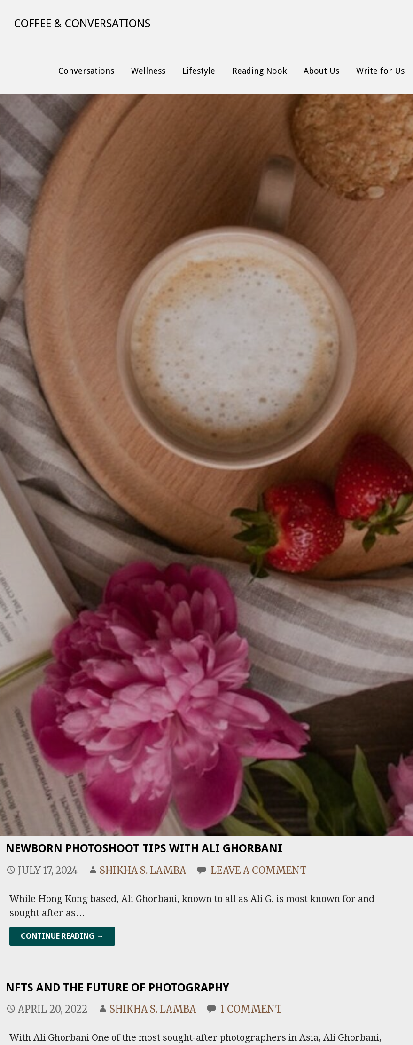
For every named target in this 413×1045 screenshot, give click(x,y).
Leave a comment (258, 870)
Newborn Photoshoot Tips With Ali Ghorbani (144, 848)
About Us (321, 71)
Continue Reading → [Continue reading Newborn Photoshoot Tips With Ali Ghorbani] (62, 936)
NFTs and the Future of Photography (117, 987)
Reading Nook (259, 71)
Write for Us (380, 71)
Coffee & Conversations (82, 23)
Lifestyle (198, 71)
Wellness (148, 71)
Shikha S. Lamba (143, 870)
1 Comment (251, 1009)
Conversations (86, 71)
